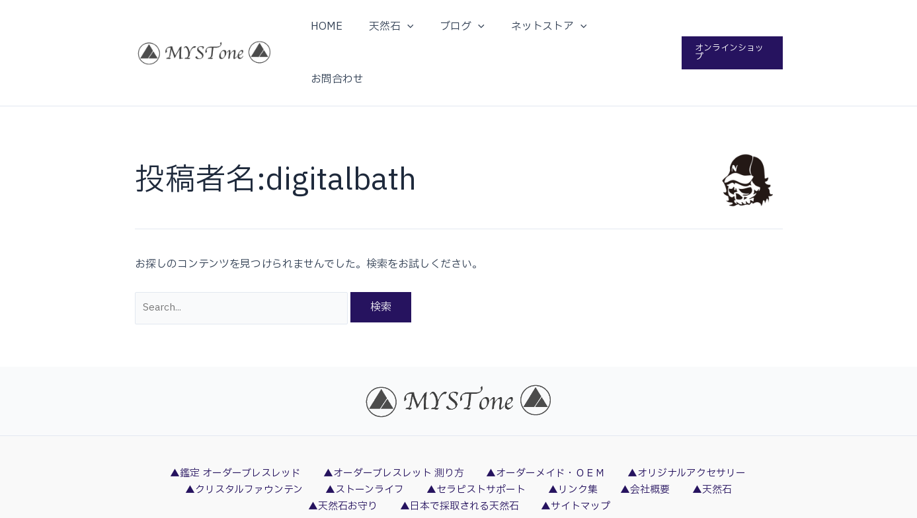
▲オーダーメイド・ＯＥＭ (542, 424)
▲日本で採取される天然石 (419, 459)
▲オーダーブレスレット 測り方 (394, 424)
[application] (412, 26)
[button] (731, 27)
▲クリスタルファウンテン (221, 441)
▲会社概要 (595, 441)
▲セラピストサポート (442, 441)
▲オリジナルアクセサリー (680, 424)
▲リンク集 (531, 441)
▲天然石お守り (722, 441)
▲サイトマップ (530, 459)
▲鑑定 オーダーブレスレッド (238, 424)
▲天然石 (653, 441)
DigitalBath (542, 508)
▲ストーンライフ (336, 441)
